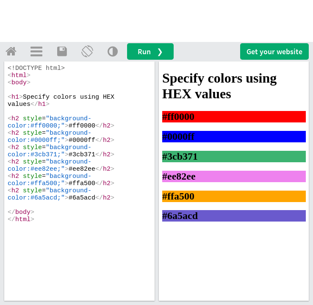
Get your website (274, 51)
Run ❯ (150, 51)
